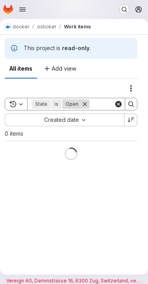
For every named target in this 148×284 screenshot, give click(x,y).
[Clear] (118, 104)
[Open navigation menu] (22, 9)
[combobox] (64, 120)
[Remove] (85, 104)
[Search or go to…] (124, 9)
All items (20, 68)
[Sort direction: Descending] (131, 120)
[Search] (131, 104)
